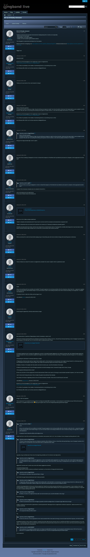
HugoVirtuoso (25, 380)
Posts (7, 23)
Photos (24, 23)
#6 (84, 155)
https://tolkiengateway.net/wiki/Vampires (35, 210)
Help (71, 545)
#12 (84, 309)
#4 (84, 105)
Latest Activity (15, 23)
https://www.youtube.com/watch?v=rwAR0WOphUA (28, 63)
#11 (84, 284)
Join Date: (8, 42)
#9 (84, 234)
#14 (84, 396)
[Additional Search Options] (84, 6)
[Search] (77, 6)
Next (83, 539)
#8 (84, 204)
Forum (24, 12)
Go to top (83, 545)
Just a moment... (28, 208)
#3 (84, 80)
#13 (84, 334)
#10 (84, 259)
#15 (84, 421)
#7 (84, 180)
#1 (84, 31)
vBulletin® (45, 550)
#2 (84, 55)
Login (85, 1)
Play (11, 12)
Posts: (7, 43)
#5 (84, 130)
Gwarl (23, 297)
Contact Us (76, 545)
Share (10, 46)
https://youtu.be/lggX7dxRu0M (32, 343)
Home (6, 12)
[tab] (7, 23)
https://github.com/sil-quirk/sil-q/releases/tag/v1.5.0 (44, 43)
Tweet (9, 48)
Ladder (18, 12)
